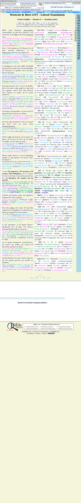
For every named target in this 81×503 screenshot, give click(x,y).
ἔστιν (20, 32)
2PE (78, 50)
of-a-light (5, 239)
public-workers (14, 130)
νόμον (31, 158)
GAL (78, 29)
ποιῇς (16, 88)
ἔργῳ (4, 68)
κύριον (18, 258)
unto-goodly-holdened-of (22, 248)
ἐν (8, 176)
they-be (17, 45)
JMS (78, 47)
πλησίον (14, 195)
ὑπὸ (3, 35)
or (5, 221)
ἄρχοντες (10, 66)
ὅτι (25, 208)
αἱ (10, 35)
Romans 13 (40, 12)
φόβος (23, 66)
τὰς (13, 137)
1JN (78, 52)
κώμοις (7, 244)
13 (75, 36)
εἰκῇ (31, 88)
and (28, 81)
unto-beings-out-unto (18, 38)
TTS (78, 42)
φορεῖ (15, 90)
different (4, 187)
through (12, 117)
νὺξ (5, 225)
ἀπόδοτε (5, 137)
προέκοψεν (11, 225)
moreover (5, 44)
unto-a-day (10, 248)
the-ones (30, 42)
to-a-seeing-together (22, 118)
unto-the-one (29, 54)
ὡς (3, 242)
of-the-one (26, 56)
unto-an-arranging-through (15, 58)
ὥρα (28, 208)
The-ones (5, 74)
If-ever (23, 98)
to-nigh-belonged (52, 197)
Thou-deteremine (22, 78)
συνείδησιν (23, 113)
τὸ (14, 70)
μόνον (25, 111)
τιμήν (24, 141)
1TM (78, 39)
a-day (3, 232)
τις (28, 174)
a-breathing (8, 38)
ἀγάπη (6, 195)
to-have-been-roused (23, 217)
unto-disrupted (11, 78)
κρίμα (19, 53)
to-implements (21, 237)
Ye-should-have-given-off (9, 143)
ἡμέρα (24, 225)
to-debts (57, 138)
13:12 (39, 224)
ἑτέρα (31, 174)
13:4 (38, 86)
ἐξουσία (25, 32)
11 (38, 24)
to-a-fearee (16, 150)
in (18, 187)
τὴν (3, 70)
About (79, 1)
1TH (78, 35)
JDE (78, 57)
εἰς (24, 86)
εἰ (29, 32)
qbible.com (10, 10)
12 (75, 34)
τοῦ (32, 48)
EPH (78, 30)
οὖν (10, 197)
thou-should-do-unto (20, 81)
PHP (78, 32)
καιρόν (21, 208)
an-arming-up (17, 115)
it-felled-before (16, 231)
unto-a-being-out (7, 56)
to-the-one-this (11, 128)
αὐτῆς (12, 73)
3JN (78, 55)
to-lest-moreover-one (24, 161)
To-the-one (5, 81)
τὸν (24, 137)
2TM (78, 40)
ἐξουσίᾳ (24, 48)
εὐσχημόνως (17, 242)
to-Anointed (26, 266)
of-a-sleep (12, 217)
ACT (78, 22)
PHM (78, 44)
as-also (4, 54)
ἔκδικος (9, 93)
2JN (78, 54)
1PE (78, 49)
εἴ (25, 174)
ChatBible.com (26, 331)
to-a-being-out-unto (26, 79)
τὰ (16, 227)
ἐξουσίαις (18, 30)
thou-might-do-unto (22, 100)
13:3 (38, 65)
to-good (11, 81)
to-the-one (17, 79)
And (3, 214)
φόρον (28, 137)
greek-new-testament (22, 10)
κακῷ (15, 68)
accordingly (12, 202)
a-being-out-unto (62, 37)
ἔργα (20, 227)
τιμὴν (17, 141)
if (12, 42)
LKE (78, 19)
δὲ (12, 35)
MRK (78, 17)
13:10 (39, 195)
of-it (24, 83)
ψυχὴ (10, 30)
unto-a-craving (15, 255)
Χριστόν (30, 258)
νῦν (21, 210)
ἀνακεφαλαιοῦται (27, 176)
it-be (30, 40)
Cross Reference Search (58, 12)
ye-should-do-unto (10, 269)
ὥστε (4, 48)
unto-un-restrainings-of (18, 253)
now (32, 217)
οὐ (14, 32)
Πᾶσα (4, 30)
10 (75, 31)
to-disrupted (11, 100)
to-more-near (12, 219)
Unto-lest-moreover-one (9, 161)
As (3, 248)
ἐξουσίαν (9, 70)
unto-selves (24, 61)
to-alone (6, 117)
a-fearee (30, 74)
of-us (18, 219)
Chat (62, 1)
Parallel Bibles (26, 12)
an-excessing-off (13, 199)
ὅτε (16, 212)
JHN (78, 20)
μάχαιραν (9, 90)
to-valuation (8, 151)
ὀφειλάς (17, 137)
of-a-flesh (12, 267)
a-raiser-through (20, 96)
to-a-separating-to (58, 61)
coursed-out (24, 105)
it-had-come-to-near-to (13, 232)
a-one (31, 185)
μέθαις (17, 244)
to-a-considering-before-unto (24, 267)
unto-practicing (6, 108)
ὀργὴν (19, 93)
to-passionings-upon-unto (60, 270)
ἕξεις (31, 70)
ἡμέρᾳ (9, 242)
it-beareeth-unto (20, 103)
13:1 (38, 30)
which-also (10, 221)
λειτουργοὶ (29, 122)
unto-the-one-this (12, 188)
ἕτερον (26, 158)
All (3, 38)
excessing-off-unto (40, 165)
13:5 (39, 110)
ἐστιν (17, 86)
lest (14, 42)
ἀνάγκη (7, 111)
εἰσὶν (19, 66)
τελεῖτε (22, 122)
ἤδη (31, 208)
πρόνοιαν (18, 260)
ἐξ (8, 73)
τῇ (20, 48)
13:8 (38, 156)
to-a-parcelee (24, 166)
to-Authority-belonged (65, 261)
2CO (78, 27)
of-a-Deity (24, 42)
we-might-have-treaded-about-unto (17, 249)
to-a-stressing (25, 117)
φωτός (25, 229)
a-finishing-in (12, 187)
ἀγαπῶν (17, 158)
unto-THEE (59, 88)
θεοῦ (7, 35)
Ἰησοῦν (24, 258)
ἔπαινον (4, 73)
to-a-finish (30, 146)
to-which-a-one (15, 216)
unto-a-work (21, 76)
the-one (9, 54)
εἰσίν (3, 37)
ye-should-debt (56, 158)
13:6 (39, 122)
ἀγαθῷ (30, 66)
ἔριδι (14, 247)
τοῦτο (7, 122)
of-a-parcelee (20, 202)
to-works (26, 234)
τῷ (27, 66)
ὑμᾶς (4, 210)
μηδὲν (10, 155)
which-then (29, 216)
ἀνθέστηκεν (20, 50)
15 (75, 39)
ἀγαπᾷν (4, 158)
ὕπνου (10, 210)
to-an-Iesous (18, 266)
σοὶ (21, 86)
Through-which (6, 115)
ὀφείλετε (16, 155)
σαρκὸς (11, 260)
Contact (73, 1)
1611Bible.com (55, 331)
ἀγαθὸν (18, 70)
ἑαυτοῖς (14, 53)
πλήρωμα (5, 197)
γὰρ (16, 32)
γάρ (6, 171)
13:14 (39, 259)
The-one (4, 182)
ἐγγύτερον (29, 210)
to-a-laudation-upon (14, 83)
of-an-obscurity (11, 236)
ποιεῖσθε (27, 260)
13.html (37, 10)
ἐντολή (4, 176)
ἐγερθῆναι (16, 210)
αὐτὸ (25, 124)
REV (78, 59)
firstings (17, 74)
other (27, 76)
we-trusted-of (18, 221)
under (18, 42)
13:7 (38, 135)
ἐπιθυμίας (5, 262)
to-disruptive (29, 106)
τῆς (6, 260)
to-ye (3, 217)
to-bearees (28, 128)
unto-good (14, 76)
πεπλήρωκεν (6, 160)
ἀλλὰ (8, 68)
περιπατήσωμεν (27, 242)
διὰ (29, 111)
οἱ (28, 50)
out (22, 83)
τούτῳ (18, 176)
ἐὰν (3, 88)
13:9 (39, 170)
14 (75, 37)
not (22, 40)
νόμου (14, 197)
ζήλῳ (20, 247)
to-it (12, 131)
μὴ (32, 32)
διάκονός (12, 86)
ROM (78, 24)
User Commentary (74, 12)
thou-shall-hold (51, 81)
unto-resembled (28, 101)
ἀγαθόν (30, 86)
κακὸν (11, 88)
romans (32, 10)
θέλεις (19, 68)
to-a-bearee (25, 145)
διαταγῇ (11, 50)
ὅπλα (17, 229)
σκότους (30, 227)
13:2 (38, 48)
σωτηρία (11, 212)
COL (78, 34)
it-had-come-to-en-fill (64, 167)
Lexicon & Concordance (41, 331)
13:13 (40, 242)
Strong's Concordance (13, 12)
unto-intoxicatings (19, 252)
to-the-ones (27, 143)
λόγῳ (14, 176)
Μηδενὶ (4, 155)
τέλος (14, 139)
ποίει (23, 70)
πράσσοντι (5, 95)
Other (3, 264)
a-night (10, 231)
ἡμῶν (4, 212)
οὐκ (15, 66)
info (55, 19)
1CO (78, 25)
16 (75, 41)
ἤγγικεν (30, 225)
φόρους (17, 122)
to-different (16, 166)
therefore (25, 40)
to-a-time (7, 216)
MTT (78, 15)
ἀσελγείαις (5, 247)
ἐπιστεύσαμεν (22, 212)
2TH (78, 37)
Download (67, 1)
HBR (78, 45)
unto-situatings (45, 251)
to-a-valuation (23, 151)
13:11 (39, 207)
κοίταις (27, 244)
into (7, 98)
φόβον (31, 139)
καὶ (28, 70)
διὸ (3, 111)
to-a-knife (12, 103)
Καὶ (3, 208)
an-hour (23, 216)
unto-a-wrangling (60, 253)
